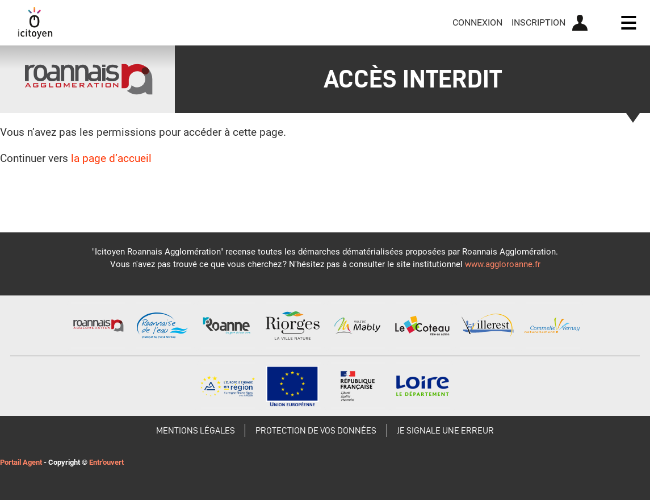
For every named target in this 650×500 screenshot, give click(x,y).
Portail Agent (21, 462)
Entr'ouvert (106, 462)
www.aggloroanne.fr (502, 264)
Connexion (477, 22)
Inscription (538, 22)
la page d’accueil (111, 158)
